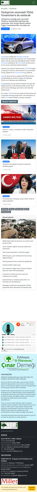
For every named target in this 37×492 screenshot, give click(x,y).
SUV (6, 97)
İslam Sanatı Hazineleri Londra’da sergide (16, 252)
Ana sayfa (4, 8)
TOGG (25, 57)
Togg (2, 76)
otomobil (20, 57)
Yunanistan (12, 8)
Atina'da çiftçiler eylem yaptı (12, 265)
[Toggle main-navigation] (33, 2)
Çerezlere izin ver (32, 488)
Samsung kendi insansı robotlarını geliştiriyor (17, 261)
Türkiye (3, 57)
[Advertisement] (18, 305)
